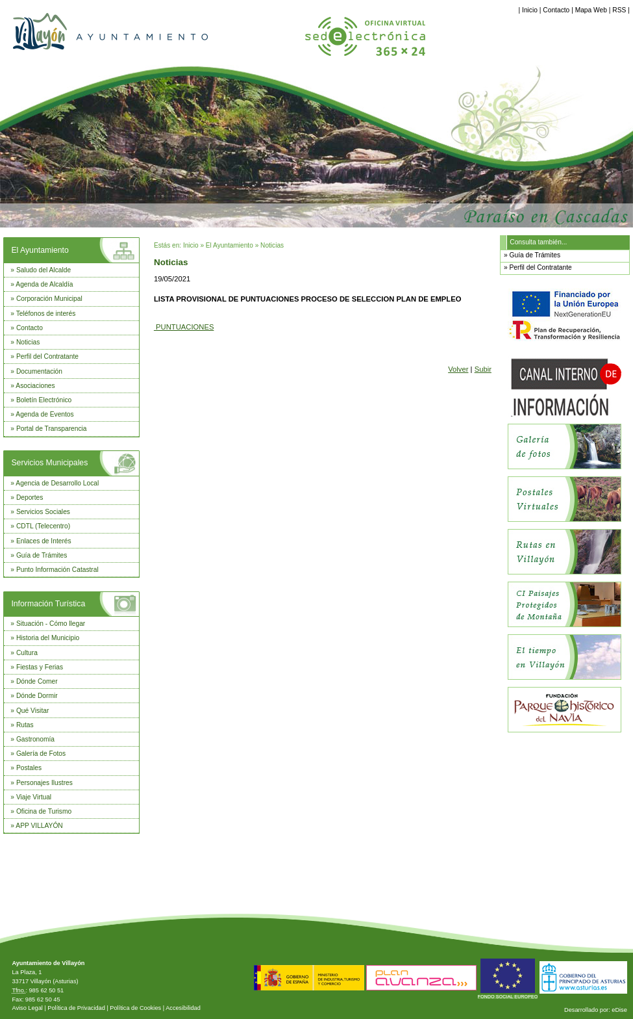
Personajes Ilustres (44, 782)
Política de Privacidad (76, 1008)
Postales (29, 767)
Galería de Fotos (41, 753)
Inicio (530, 10)
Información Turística (48, 603)
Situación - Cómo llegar (50, 623)
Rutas (25, 725)
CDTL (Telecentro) (43, 526)
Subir (483, 369)
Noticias (28, 342)
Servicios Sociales (43, 511)
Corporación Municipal (49, 298)
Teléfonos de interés (46, 313)
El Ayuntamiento (39, 250)
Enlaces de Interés (43, 541)
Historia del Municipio (47, 637)
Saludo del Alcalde (43, 270)
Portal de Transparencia (51, 428)
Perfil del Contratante (47, 356)
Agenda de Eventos (44, 414)
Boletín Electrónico (43, 400)
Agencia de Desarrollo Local (57, 483)
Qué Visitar (32, 710)
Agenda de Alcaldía (44, 284)
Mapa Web (591, 10)
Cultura (27, 652)
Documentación (39, 371)
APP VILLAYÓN (39, 825)
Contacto (556, 10)
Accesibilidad (183, 1008)
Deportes (29, 497)
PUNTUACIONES (184, 327)
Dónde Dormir (37, 695)
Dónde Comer (37, 681)
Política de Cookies (135, 1008)
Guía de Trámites (42, 555)
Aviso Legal (27, 1008)
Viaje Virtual (33, 797)
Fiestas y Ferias (39, 667)
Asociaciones (35, 385)
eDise (619, 1010)
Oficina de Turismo (43, 811)
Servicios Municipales (49, 462)
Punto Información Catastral (57, 569)
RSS (619, 10)
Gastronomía (35, 739)
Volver (458, 369)
